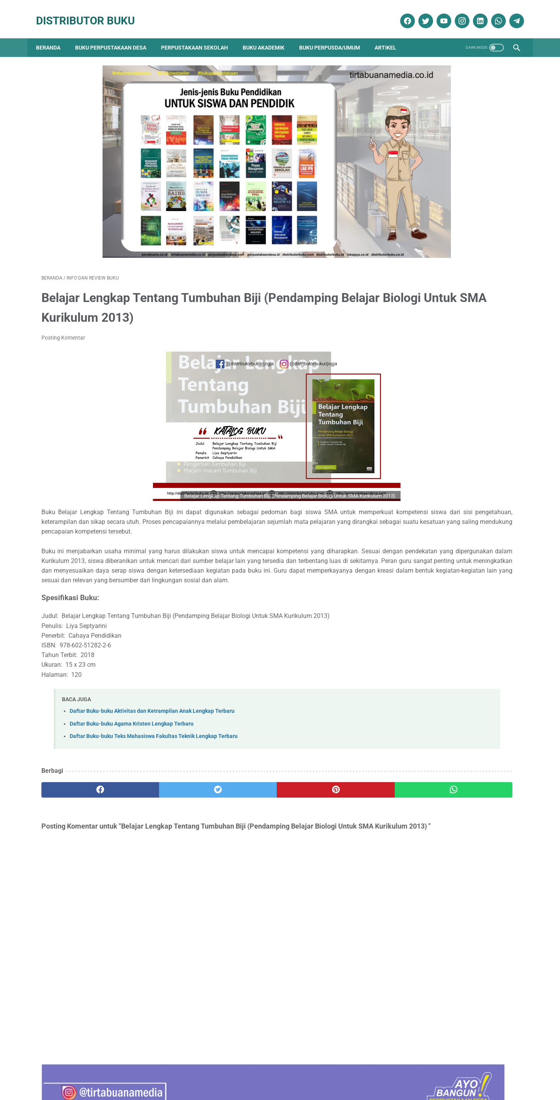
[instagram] (456, 12)
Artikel (391, 35)
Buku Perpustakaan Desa (116, 35)
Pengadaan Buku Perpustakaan (447, 864)
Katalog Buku (422, 836)
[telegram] (510, 12)
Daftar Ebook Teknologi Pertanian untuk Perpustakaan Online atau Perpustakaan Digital (452, 642)
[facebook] (401, 12)
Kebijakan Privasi (205, 1072)
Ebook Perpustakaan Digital (442, 809)
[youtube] (438, 12)
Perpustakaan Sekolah (199, 35)
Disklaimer (164, 1072)
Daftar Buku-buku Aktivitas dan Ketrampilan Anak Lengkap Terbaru (152, 718)
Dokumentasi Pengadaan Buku (445, 796)
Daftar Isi (245, 1072)
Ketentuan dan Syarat (362, 1072)
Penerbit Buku (423, 850)
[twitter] (419, 12)
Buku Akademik (269, 35)
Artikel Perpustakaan (431, 768)
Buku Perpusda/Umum (335, 35)
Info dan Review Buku (435, 823)
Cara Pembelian (282, 1072)
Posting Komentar (63, 315)
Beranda (53, 35)
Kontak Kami (88, 1072)
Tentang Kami (128, 1072)
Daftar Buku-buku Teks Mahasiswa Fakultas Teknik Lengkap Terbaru (154, 743)
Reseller (318, 1072)
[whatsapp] (492, 12)
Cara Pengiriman (467, 1072)
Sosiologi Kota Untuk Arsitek (436, 411)
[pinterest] (242, 796)
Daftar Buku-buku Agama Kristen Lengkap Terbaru (132, 730)
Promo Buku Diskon (429, 877)
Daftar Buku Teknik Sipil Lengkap (442, 546)
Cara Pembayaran (418, 1072)
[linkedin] (474, 12)
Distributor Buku (90, 12)
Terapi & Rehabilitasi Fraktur (436, 284)
